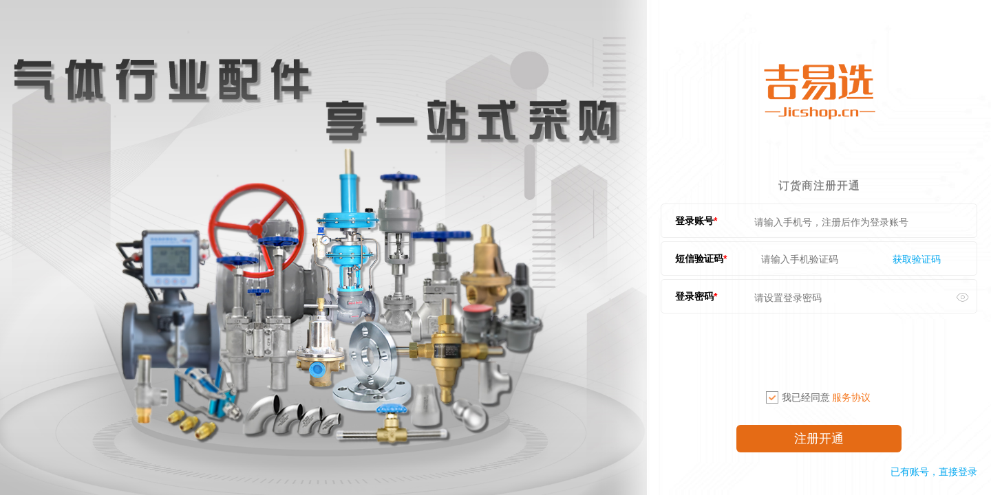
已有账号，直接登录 (934, 471)
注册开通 (819, 439)
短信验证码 (699, 258)
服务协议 (851, 397)
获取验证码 (917, 259)
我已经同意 (818, 397)
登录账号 (694, 220)
